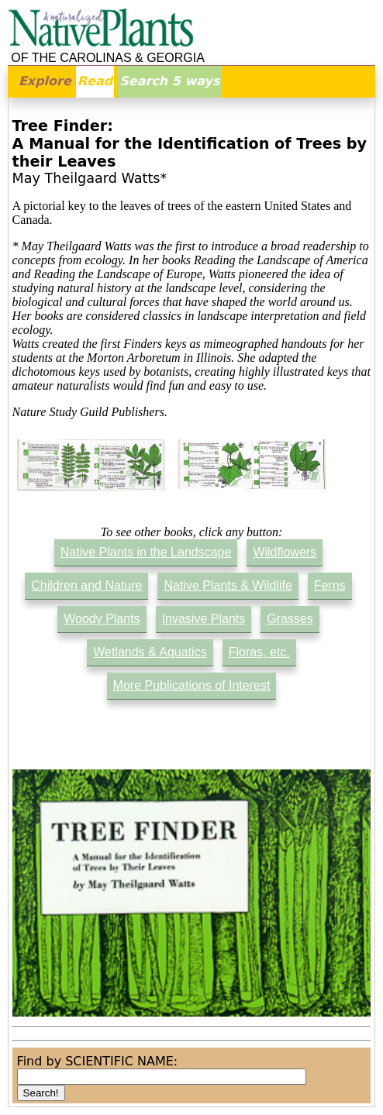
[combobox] (161, 1077)
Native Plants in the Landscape (146, 552)
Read (95, 81)
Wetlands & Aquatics (149, 652)
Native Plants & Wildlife (228, 585)
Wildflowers (284, 552)
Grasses (290, 618)
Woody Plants (102, 618)
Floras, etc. (259, 652)
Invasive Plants (204, 618)
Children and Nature (86, 585)
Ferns (330, 585)
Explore (45, 81)
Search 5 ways (169, 81)
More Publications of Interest (192, 685)
